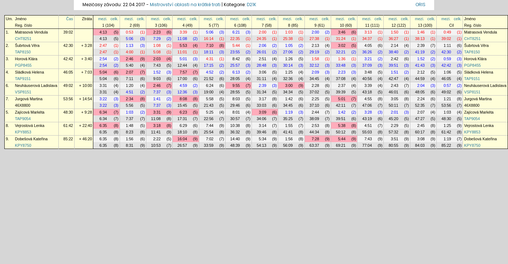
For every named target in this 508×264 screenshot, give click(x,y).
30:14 (288, 65)
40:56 (367, 78)
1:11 (447, 45)
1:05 (289, 45)
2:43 (394, 85)
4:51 (129, 92)
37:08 (341, 78)
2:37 (342, 85)
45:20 (393, 118)
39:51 (393, 65)
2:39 (421, 45)
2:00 (262, 32)
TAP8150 (23, 52)
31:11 (261, 78)
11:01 (182, 52)
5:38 (342, 125)
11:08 (182, 38)
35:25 (288, 118)
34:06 (261, 118)
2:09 (315, 72)
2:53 (315, 125)
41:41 (288, 132)
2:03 (157, 59)
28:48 (261, 65)
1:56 (129, 139)
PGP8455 (23, 65)
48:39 (235, 145)
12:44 (182, 65)
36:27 (393, 38)
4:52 (210, 72)
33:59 (209, 145)
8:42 (236, 59)
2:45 (421, 125)
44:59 (420, 78)
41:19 (420, 52)
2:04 (421, 85)
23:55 (235, 52)
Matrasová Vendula (31, 32)
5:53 (183, 45)
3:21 (368, 59)
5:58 (210, 99)
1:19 (289, 112)
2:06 (262, 45)
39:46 (261, 132)
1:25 (289, 72)
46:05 (68, 72)
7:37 (157, 92)
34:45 (314, 78)
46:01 (393, 92)
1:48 (129, 125)
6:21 (236, 32)
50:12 (341, 132)
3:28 (368, 112)
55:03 (367, 132)
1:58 (315, 59)
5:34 (262, 139)
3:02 (342, 45)
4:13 (103, 32)
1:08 (157, 45)
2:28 (315, 85)
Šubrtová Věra (27, 45)
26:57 (182, 145)
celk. (115, 19)
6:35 (103, 125)
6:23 (183, 112)
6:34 (103, 112)
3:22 (103, 99)
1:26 (289, 59)
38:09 (314, 118)
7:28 (315, 139)
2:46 (129, 59)
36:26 (367, 52)
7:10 (210, 45)
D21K (251, 4)
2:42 (394, 59)
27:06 (288, 52)
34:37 (367, 38)
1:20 (129, 85)
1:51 (394, 72)
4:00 (129, 52)
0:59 (447, 59)
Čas (69, 19)
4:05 (368, 45)
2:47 (103, 45)
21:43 (209, 105)
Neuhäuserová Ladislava (36, 85)
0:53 (129, 32)
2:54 (103, 59)
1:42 (289, 99)
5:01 (183, 59)
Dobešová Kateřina (31, 139)
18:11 (209, 52)
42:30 (68, 45)
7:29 (157, 38)
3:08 (421, 139)
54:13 (261, 145)
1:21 (447, 99)
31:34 (261, 92)
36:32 (235, 132)
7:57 (183, 72)
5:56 (129, 105)
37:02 (314, 92)
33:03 (261, 105)
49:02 (68, 85)
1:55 (289, 125)
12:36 (182, 92)
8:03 (236, 99)
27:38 (314, 38)
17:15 (209, 65)
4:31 (210, 59)
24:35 (261, 38)
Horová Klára (26, 59)
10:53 (156, 145)
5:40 (129, 65)
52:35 (420, 105)
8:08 (183, 99)
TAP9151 (23, 78)
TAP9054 (23, 118)
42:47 (393, 78)
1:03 (289, 32)
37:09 (367, 65)
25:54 (209, 132)
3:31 (103, 85)
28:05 (235, 78)
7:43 (157, 65)
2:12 (421, 72)
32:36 (288, 78)
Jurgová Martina (29, 99)
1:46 (421, 32)
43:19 (367, 118)
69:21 (341, 145)
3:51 (394, 139)
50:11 (393, 105)
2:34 (129, 99)
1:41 (157, 99)
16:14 (209, 38)
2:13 (315, 45)
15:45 (182, 105)
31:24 (341, 38)
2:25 (315, 99)
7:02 (210, 139)
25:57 (235, 65)
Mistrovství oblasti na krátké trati (185, 4)
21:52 (209, 78)
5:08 (157, 52)
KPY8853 (23, 132)
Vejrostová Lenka (30, 125)
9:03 (157, 78)
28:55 (235, 92)
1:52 (421, 59)
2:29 (394, 125)
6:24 (210, 85)
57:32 (393, 132)
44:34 (314, 132)
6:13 (236, 72)
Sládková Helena (29, 72)
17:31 (182, 118)
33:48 (341, 65)
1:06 (447, 72)
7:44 (210, 125)
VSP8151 (23, 92)
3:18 (157, 125)
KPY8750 (23, 145)
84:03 (420, 145)
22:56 (209, 118)
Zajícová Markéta (30, 112)
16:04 (182, 139)
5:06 (210, 32)
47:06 (367, 105)
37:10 (314, 105)
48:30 (68, 112)
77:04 (367, 145)
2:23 (157, 32)
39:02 (68, 32)
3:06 (262, 72)
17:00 (182, 78)
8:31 (129, 145)
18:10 (182, 132)
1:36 (342, 59)
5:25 (210, 112)
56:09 (288, 145)
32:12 (314, 65)
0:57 (447, 85)
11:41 (156, 132)
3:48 (368, 72)
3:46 (342, 32)
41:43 (420, 65)
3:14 (262, 125)
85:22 (68, 139)
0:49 (447, 32)
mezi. (102, 19)
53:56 (68, 99)
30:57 (235, 118)
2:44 (315, 112)
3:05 (394, 99)
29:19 (314, 52)
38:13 (420, 38)
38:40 (393, 52)
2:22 (157, 139)
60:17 (420, 132)
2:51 (262, 59)
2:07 (129, 72)
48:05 (420, 92)
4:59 (183, 85)
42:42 (68, 59)
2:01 (394, 112)
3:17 (262, 99)
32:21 (341, 52)
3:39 (183, 32)
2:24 (421, 99)
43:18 (367, 92)
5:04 (103, 72)
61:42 (68, 125)
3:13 (368, 32)
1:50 (394, 32)
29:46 (235, 105)
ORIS (420, 4)
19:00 (209, 92)
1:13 (129, 45)
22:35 (235, 38)
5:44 (236, 45)
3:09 (262, 112)
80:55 (393, 145)
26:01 (261, 52)
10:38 (235, 125)
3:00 (289, 85)
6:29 (183, 125)
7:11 (129, 78)
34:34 (288, 92)
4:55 (368, 99)
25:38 (288, 38)
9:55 (236, 85)
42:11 (341, 105)
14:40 (235, 139)
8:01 (236, 112)
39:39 (341, 92)
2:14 (394, 45)
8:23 (129, 132)
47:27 (420, 118)
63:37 (314, 145)
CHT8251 (23, 38)
